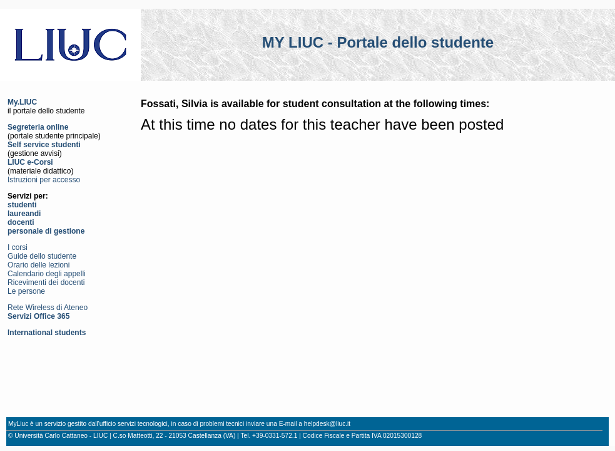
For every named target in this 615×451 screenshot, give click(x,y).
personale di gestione (46, 231)
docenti (21, 222)
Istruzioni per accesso (44, 179)
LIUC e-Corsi (30, 162)
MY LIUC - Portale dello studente (378, 42)
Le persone (26, 291)
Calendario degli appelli (47, 273)
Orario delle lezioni (38, 265)
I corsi (18, 247)
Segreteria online (38, 127)
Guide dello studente (42, 256)
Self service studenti (44, 144)
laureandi (24, 213)
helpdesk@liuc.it (327, 423)
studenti (22, 204)
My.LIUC (22, 102)
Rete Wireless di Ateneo (48, 307)
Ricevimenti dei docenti (46, 282)
